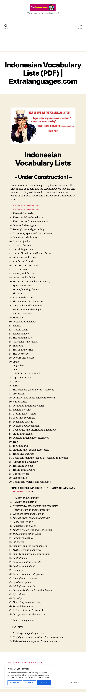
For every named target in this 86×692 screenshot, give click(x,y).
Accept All (44, 683)
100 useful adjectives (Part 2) (29, 212)
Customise (14, 683)
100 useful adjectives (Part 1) (29, 208)
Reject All (29, 683)
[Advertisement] (43, 38)
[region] (29, 676)
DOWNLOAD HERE (22, 495)
